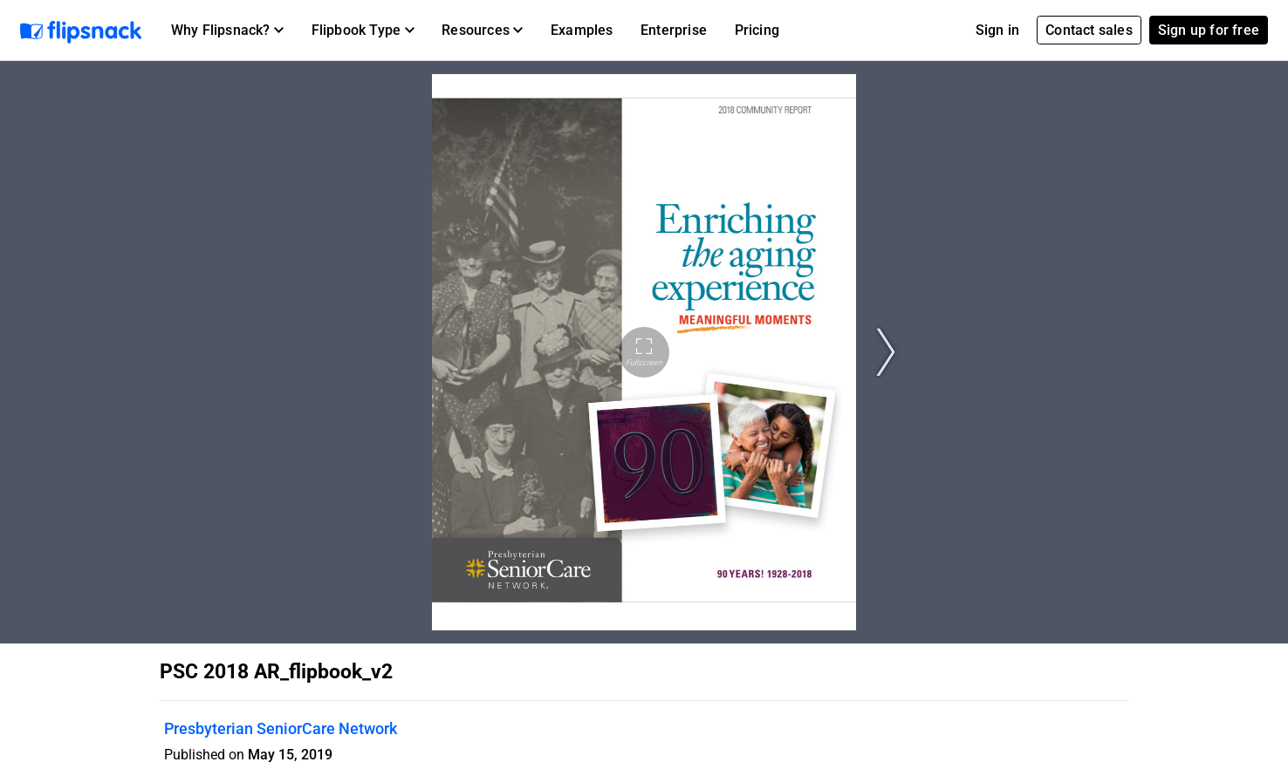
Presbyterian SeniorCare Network (280, 728)
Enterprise (674, 30)
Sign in (997, 30)
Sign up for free (1208, 30)
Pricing (757, 30)
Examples (582, 30)
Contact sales (1089, 30)
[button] (227, 30)
